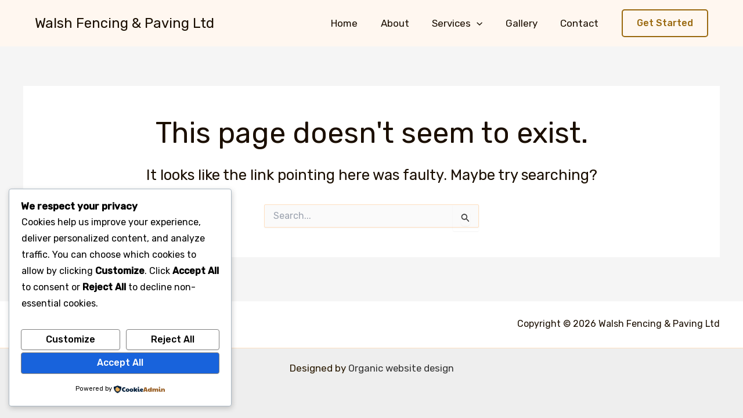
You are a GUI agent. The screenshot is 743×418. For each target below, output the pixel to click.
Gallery (526, 23)
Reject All (172, 339)
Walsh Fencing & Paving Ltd (124, 23)
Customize (70, 339)
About (406, 23)
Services (465, 23)
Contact (581, 23)
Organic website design (401, 368)
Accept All (120, 362)
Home (358, 23)
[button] (484, 23)
